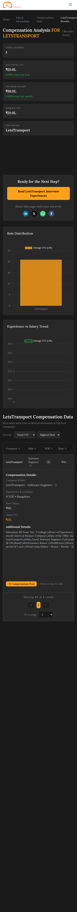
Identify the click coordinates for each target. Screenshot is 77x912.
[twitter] (34, 214)
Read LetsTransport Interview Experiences (38, 193)
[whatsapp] (43, 214)
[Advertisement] (30, 152)
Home (6, 19)
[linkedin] (25, 214)
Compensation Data (45, 19)
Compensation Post (21, 584)
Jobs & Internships (22, 19)
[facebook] (51, 214)
